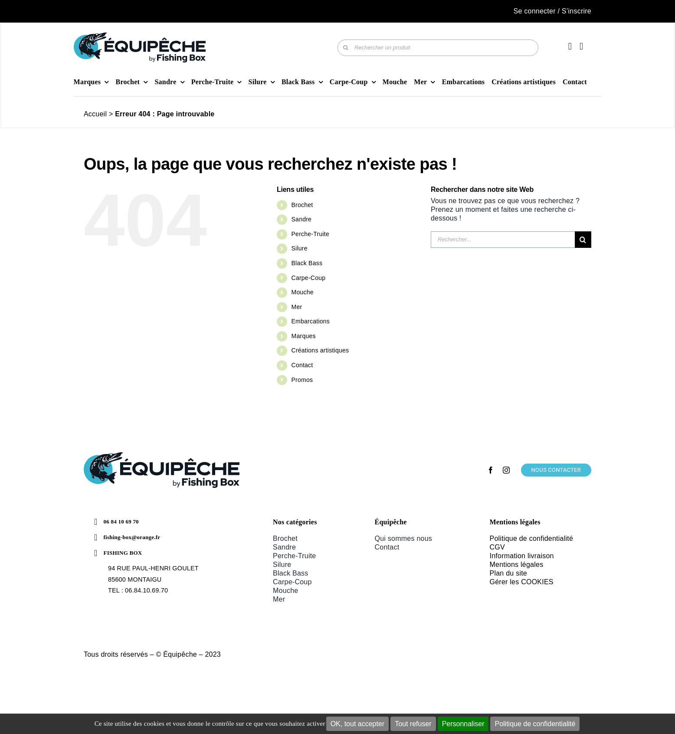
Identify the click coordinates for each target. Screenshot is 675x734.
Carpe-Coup (309, 277)
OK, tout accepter (358, 723)
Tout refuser (413, 723)
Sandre (302, 219)
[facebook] (490, 470)
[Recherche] (346, 47)
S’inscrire (576, 11)
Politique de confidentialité (535, 723)
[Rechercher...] (503, 239)
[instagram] (506, 470)
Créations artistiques (320, 350)
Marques (304, 335)
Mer (297, 306)
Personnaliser (463, 723)
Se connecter (535, 11)
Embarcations (311, 321)
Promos (302, 379)
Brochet (302, 204)
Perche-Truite (310, 233)
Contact (302, 365)
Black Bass (307, 263)
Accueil (95, 114)
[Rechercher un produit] (438, 47)
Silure (300, 248)
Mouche (303, 292)
